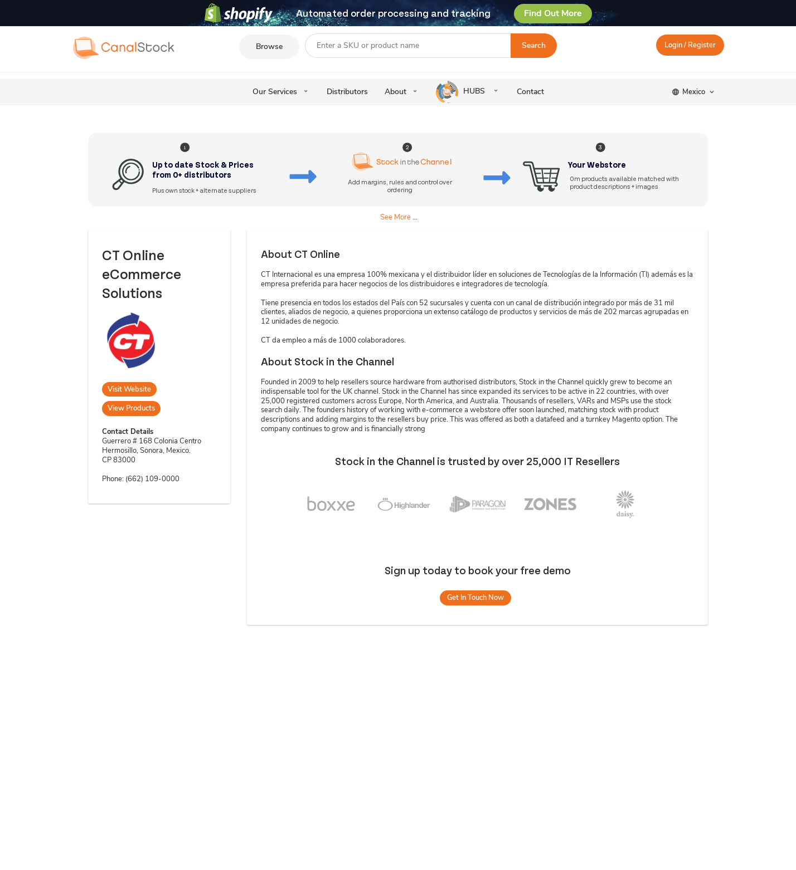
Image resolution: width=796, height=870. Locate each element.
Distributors (347, 91)
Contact (530, 91)
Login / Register (690, 45)
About (395, 91)
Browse (269, 46)
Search (534, 45)
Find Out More (553, 13)
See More (395, 217)
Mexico (694, 92)
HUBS (461, 92)
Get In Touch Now (475, 598)
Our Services (275, 91)
